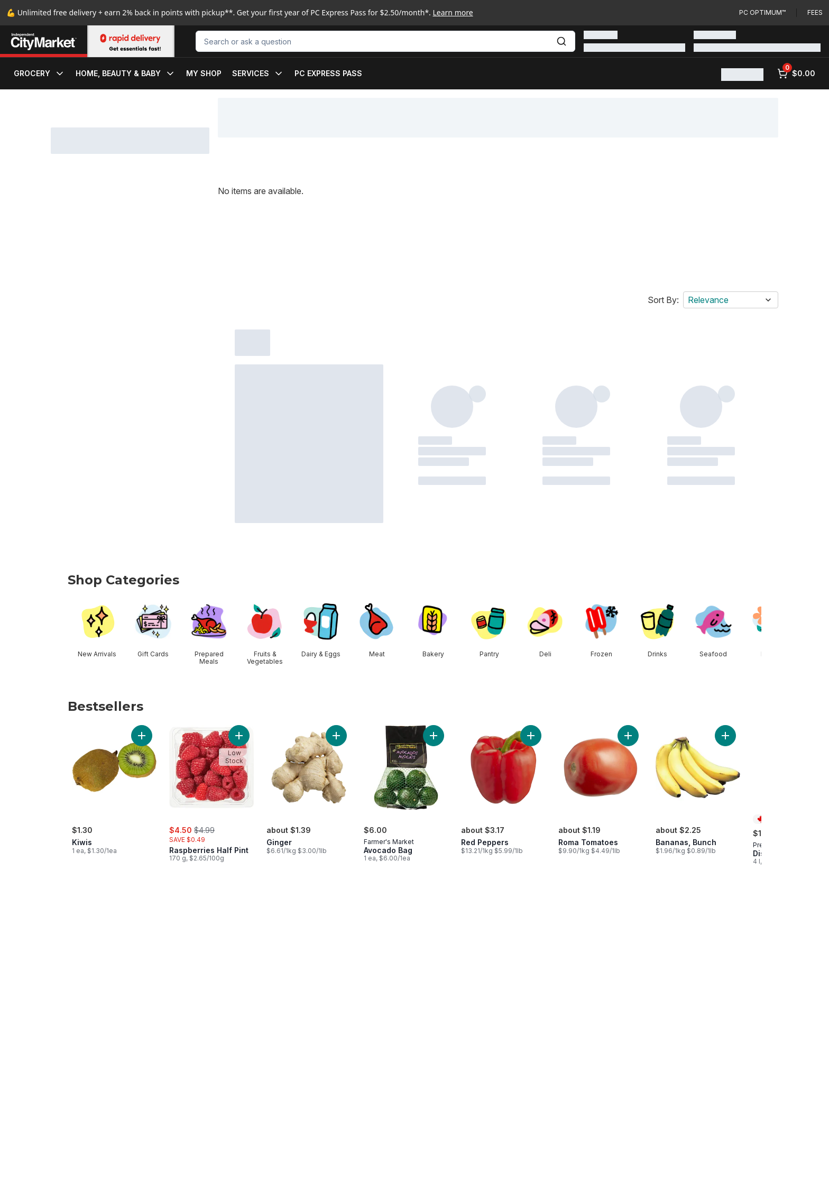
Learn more (453, 12)
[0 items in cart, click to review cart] (796, 73)
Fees (815, 12)
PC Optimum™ (762, 12)
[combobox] (385, 41)
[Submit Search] (561, 41)
